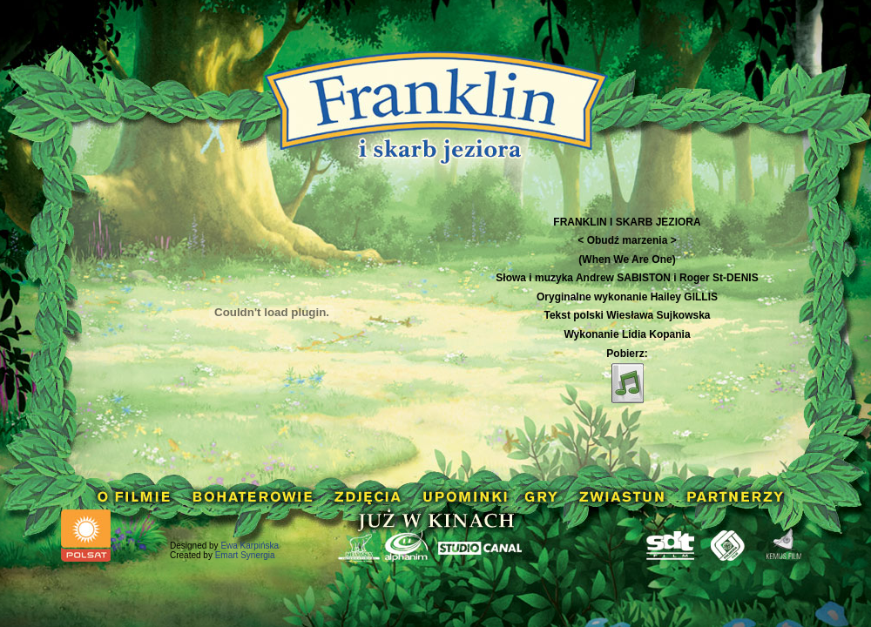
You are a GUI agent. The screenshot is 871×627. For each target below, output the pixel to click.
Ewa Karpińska (249, 545)
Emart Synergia (245, 555)
